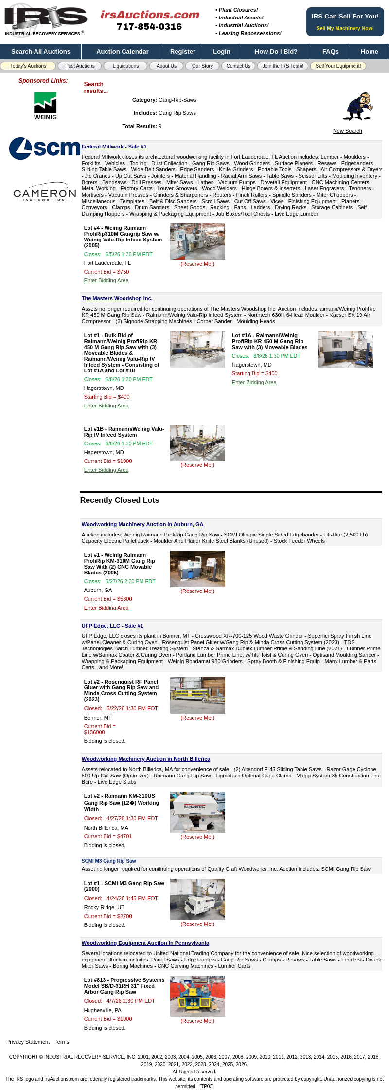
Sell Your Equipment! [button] (338, 66)
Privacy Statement (28, 1042)
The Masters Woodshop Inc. (117, 298)
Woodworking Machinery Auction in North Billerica (146, 759)
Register (182, 51)
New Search (347, 131)
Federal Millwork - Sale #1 (114, 146)
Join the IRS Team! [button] (283, 66)
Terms (61, 1042)
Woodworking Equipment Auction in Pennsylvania (145, 943)
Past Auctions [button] (80, 66)
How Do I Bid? (276, 51)
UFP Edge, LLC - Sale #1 (112, 625)
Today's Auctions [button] (28, 66)
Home (369, 51)
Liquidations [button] (126, 66)
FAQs (330, 51)
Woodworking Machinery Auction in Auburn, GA (143, 524)
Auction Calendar (122, 51)
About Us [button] (167, 66)
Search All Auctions (41, 51)
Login (221, 51)
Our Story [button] (202, 66)
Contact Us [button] (238, 66)
